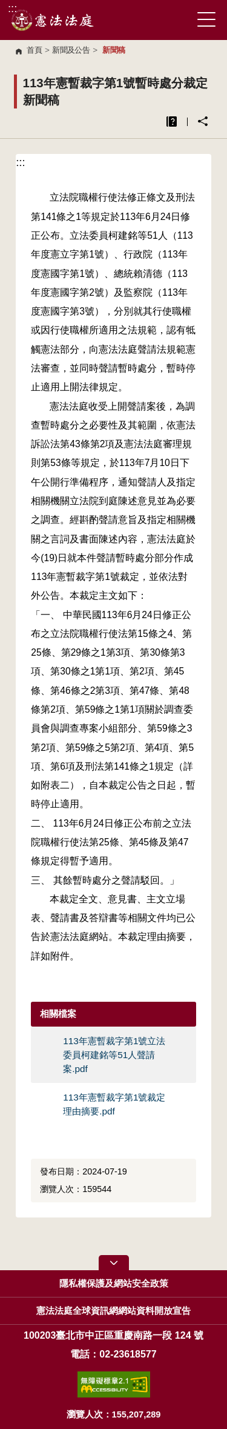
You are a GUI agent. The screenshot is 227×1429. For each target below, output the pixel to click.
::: (12, 8)
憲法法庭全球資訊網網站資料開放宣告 (113, 1311)
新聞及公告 (71, 50)
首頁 (34, 50)
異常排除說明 (172, 121)
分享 (203, 121)
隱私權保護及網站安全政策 (113, 1283)
